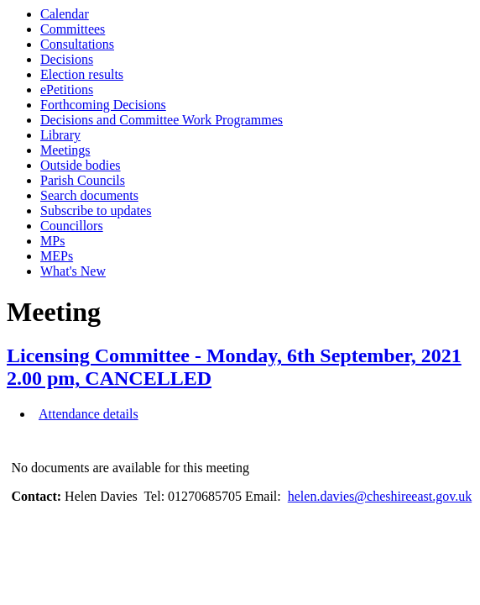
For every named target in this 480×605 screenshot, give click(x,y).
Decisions (66, 59)
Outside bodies (80, 165)
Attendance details (88, 414)
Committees (72, 29)
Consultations (77, 44)
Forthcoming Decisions (103, 104)
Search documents (89, 195)
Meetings (65, 150)
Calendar (64, 14)
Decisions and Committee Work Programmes (161, 120)
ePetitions (66, 89)
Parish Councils (82, 180)
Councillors (71, 225)
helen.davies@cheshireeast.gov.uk (380, 496)
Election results (81, 74)
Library (60, 135)
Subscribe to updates (95, 210)
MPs (52, 241)
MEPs (56, 256)
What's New (73, 271)
